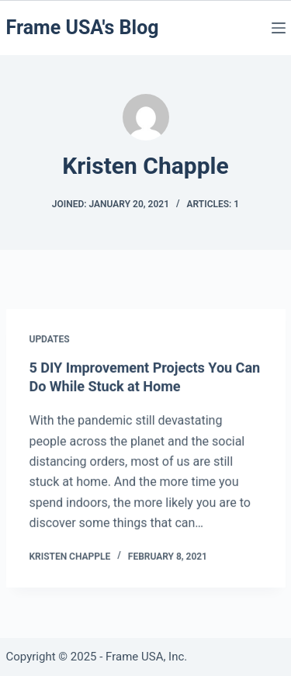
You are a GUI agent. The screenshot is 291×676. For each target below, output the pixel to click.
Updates (49, 340)
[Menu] (279, 28)
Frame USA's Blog (82, 27)
